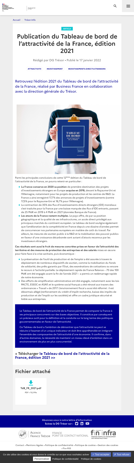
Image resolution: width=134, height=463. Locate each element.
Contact (20, 445)
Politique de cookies (85, 445)
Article (67, 28)
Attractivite (34, 68)
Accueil (16, 19)
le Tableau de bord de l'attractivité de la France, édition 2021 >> (62, 355)
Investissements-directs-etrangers (87, 68)
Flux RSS (67, 448)
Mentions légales (34, 445)
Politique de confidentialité (59, 445)
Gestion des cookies (108, 445)
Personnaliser (42, 459)
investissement (55, 68)
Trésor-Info (30, 19)
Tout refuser (121, 454)
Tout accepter (100, 454)
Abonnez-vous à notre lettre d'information (67, 420)
